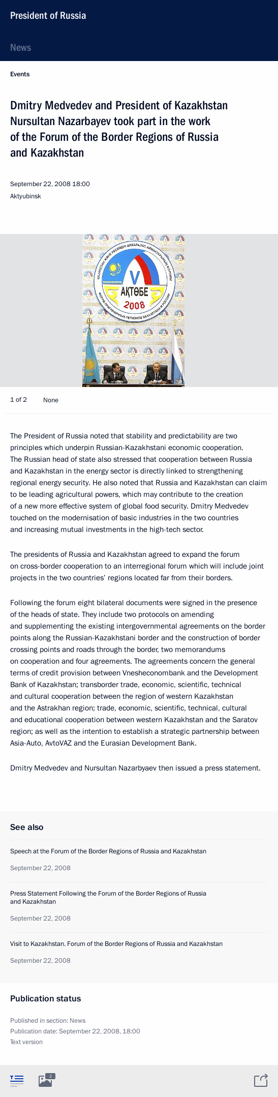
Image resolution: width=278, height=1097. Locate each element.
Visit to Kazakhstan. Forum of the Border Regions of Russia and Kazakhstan (116, 944)
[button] (252, 310)
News (20, 47)
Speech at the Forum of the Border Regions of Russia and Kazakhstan (108, 851)
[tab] (17, 1080)
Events (19, 74)
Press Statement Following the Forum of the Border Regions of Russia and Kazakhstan (108, 898)
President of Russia (48, 15)
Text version (26, 1042)
